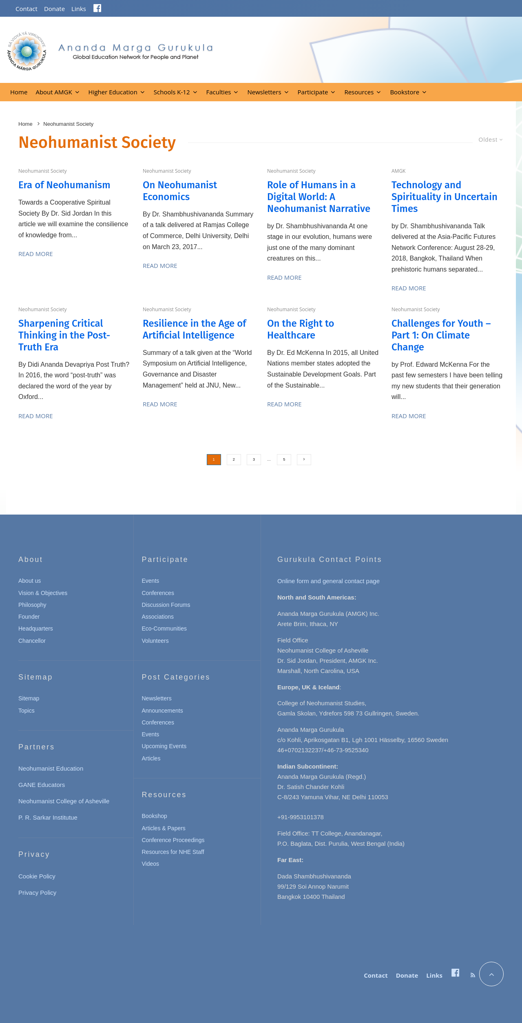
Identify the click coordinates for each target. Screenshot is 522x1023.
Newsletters (264, 92)
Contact (26, 8)
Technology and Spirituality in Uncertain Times (445, 196)
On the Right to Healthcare (300, 329)
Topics (26, 710)
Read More (35, 254)
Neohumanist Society (42, 170)
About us (29, 580)
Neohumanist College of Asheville (63, 801)
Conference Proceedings (173, 840)
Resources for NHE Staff (173, 852)
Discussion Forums (166, 605)
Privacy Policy (37, 892)
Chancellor (32, 640)
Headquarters (35, 628)
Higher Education (112, 92)
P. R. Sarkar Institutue (47, 817)
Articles (151, 758)
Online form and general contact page (328, 580)
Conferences (158, 593)
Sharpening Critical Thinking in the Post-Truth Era (64, 335)
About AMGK (53, 92)
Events (150, 580)
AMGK (398, 170)
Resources (359, 92)
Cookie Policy (36, 876)
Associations (158, 616)
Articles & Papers (164, 828)
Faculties (218, 92)
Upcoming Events (164, 746)
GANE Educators (41, 784)
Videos (150, 863)
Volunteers (155, 640)
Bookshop (154, 816)
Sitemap (28, 698)
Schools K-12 (172, 92)
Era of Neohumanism (64, 185)
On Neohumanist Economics (180, 191)
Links (78, 8)
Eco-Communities (164, 628)
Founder (29, 616)
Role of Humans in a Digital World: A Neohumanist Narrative (318, 196)
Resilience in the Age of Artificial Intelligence (194, 329)
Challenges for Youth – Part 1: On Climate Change (441, 335)
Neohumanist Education (50, 768)
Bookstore (404, 92)
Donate (54, 8)
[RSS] (473, 975)
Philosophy (32, 605)
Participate (313, 92)
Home (18, 92)
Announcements (162, 710)
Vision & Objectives (42, 593)
